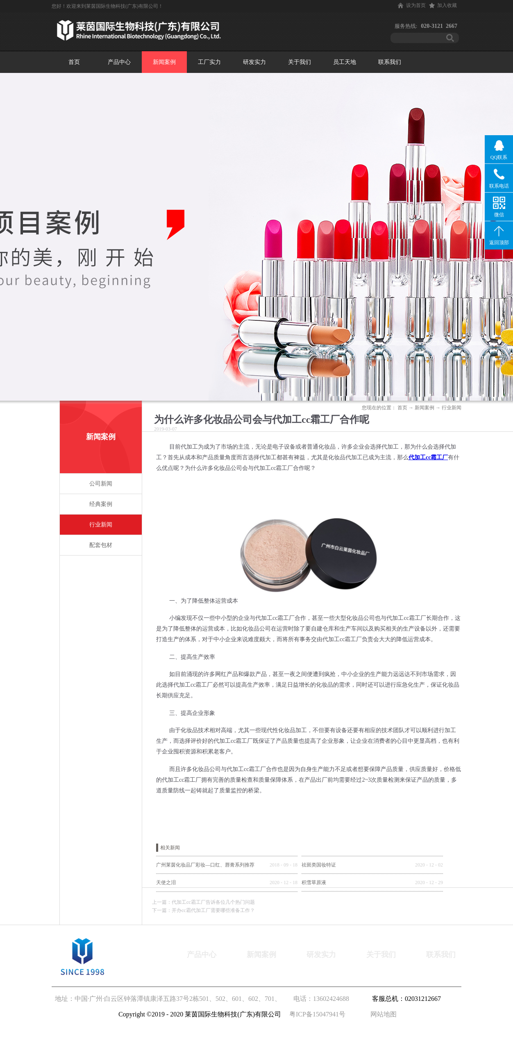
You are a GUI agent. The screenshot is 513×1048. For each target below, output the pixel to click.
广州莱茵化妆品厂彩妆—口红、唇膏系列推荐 (205, 865)
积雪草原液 (314, 882)
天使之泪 (166, 882)
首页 (74, 62)
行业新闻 (451, 408)
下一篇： (203, 910)
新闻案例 (424, 408)
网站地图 (382, 1014)
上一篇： (203, 902)
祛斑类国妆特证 (319, 865)
